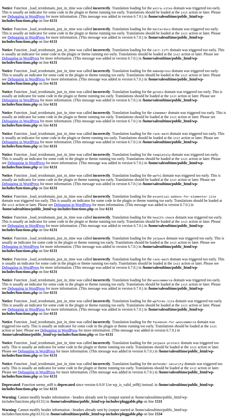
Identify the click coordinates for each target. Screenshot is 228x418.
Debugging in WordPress (26, 16)
